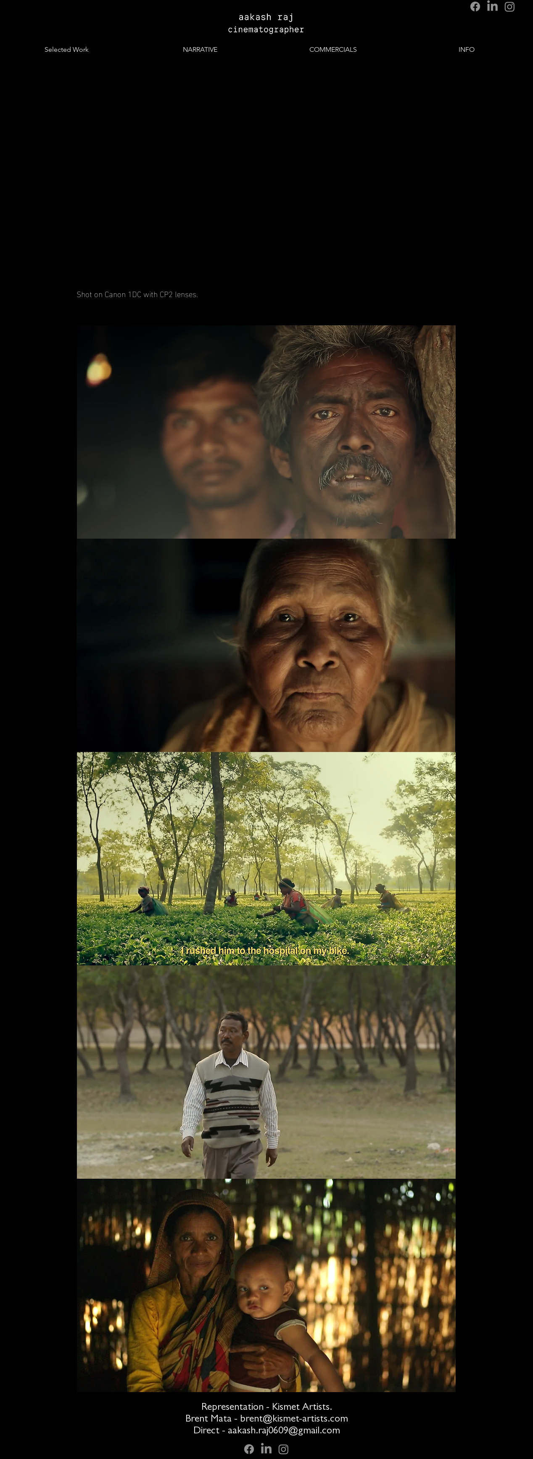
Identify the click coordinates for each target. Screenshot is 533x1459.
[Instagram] (509, 6)
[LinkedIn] (492, 6)
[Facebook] (475, 6)
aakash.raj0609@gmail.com (284, 1432)
